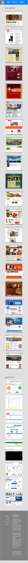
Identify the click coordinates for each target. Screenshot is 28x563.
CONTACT (21, 2)
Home (7, 524)
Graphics (8, 519)
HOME (8, 2)
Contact (7, 522)
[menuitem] (8, 2)
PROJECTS (15, 2)
